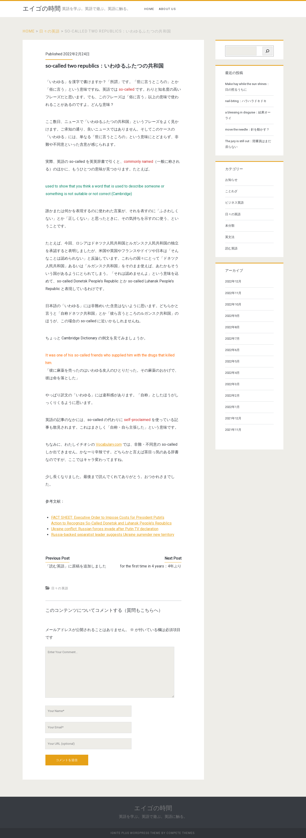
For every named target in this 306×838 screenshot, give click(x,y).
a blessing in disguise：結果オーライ (248, 115)
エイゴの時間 (42, 8)
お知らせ (231, 180)
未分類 (229, 225)
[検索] (267, 51)
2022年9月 (232, 316)
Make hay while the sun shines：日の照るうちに (247, 86)
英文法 (229, 237)
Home (28, 31)
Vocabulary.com (109, 444)
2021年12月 (233, 418)
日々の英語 (49, 31)
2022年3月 (232, 384)
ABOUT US (167, 9)
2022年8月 (232, 327)
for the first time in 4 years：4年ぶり (150, 566)
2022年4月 (232, 373)
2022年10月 (233, 304)
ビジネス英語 (234, 202)
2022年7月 (232, 338)
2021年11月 (233, 429)
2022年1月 (232, 407)
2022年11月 (233, 293)
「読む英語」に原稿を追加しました (75, 566)
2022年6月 (232, 350)
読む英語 (231, 248)
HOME (149, 9)
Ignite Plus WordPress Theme (135, 833)
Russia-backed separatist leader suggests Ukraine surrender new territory (112, 534)
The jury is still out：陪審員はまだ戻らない (248, 144)
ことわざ (231, 191)
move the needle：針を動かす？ (247, 129)
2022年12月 (233, 281)
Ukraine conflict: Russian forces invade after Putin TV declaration (104, 529)
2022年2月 (232, 395)
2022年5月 (232, 361)
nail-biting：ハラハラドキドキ (246, 101)
